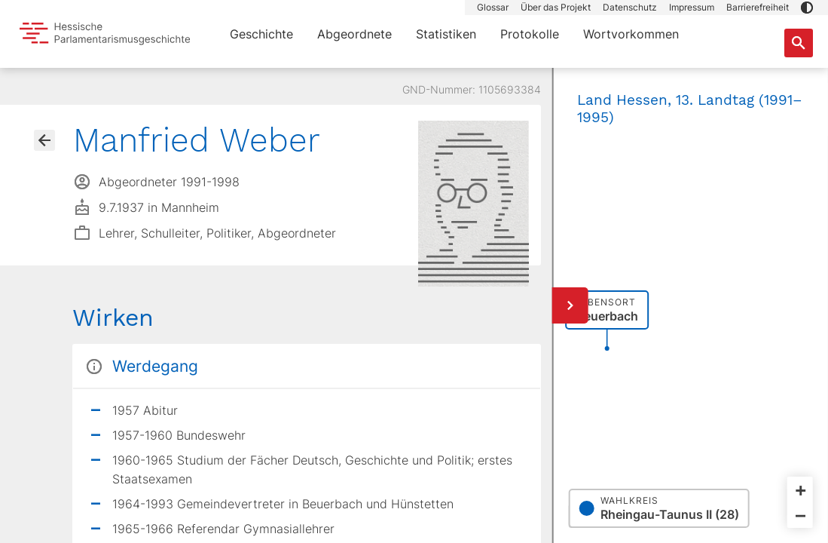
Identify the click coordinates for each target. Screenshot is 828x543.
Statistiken (446, 33)
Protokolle (529, 33)
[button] (807, 8)
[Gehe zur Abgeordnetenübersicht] (44, 140)
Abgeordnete (354, 33)
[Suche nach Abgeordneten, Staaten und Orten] (798, 43)
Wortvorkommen (631, 33)
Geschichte (261, 33)
